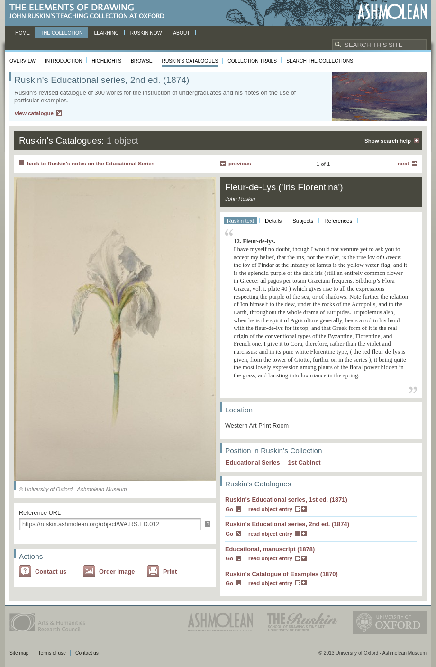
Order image (117, 571)
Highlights (106, 61)
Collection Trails (252, 61)
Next (403, 163)
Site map (18, 653)
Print (170, 571)
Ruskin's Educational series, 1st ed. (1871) (286, 499)
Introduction (63, 61)
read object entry (270, 509)
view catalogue (34, 113)
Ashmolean (392, 11)
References (338, 221)
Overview (22, 61)
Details (273, 221)
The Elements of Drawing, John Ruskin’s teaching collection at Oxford (89, 11)
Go (229, 509)
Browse (142, 61)
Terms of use (52, 653)
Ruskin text (240, 221)
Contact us (50, 571)
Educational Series (253, 462)
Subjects (302, 221)
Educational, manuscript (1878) (270, 549)
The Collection (62, 33)
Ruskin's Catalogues (190, 61)
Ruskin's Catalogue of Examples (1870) (281, 573)
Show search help (387, 141)
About (181, 33)
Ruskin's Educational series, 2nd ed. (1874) (287, 524)
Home (22, 33)
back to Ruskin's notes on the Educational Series (90, 163)
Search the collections (319, 61)
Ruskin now (146, 33)
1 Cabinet (304, 462)
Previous (239, 163)
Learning (106, 33)
